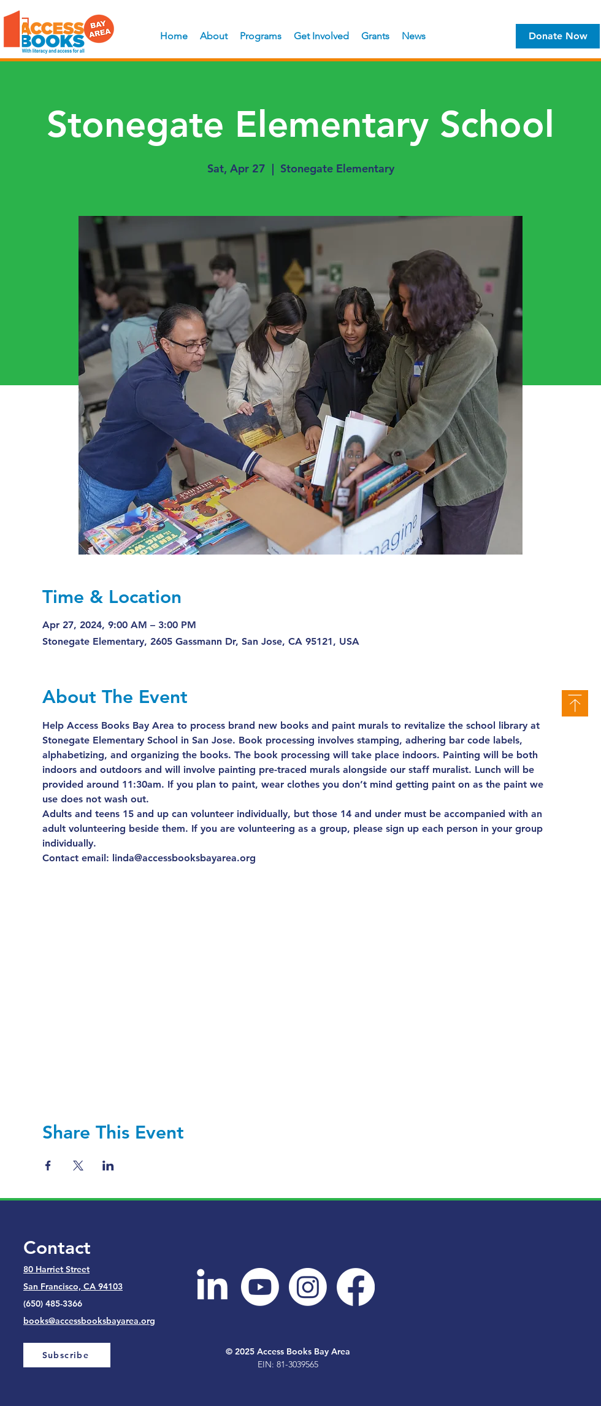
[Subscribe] (66, 1355)
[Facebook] (356, 1287)
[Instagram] (308, 1287)
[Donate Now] (558, 36)
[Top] (575, 703)
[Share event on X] (78, 1165)
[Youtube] (260, 1287)
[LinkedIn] (212, 1287)
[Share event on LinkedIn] (108, 1165)
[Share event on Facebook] (48, 1165)
